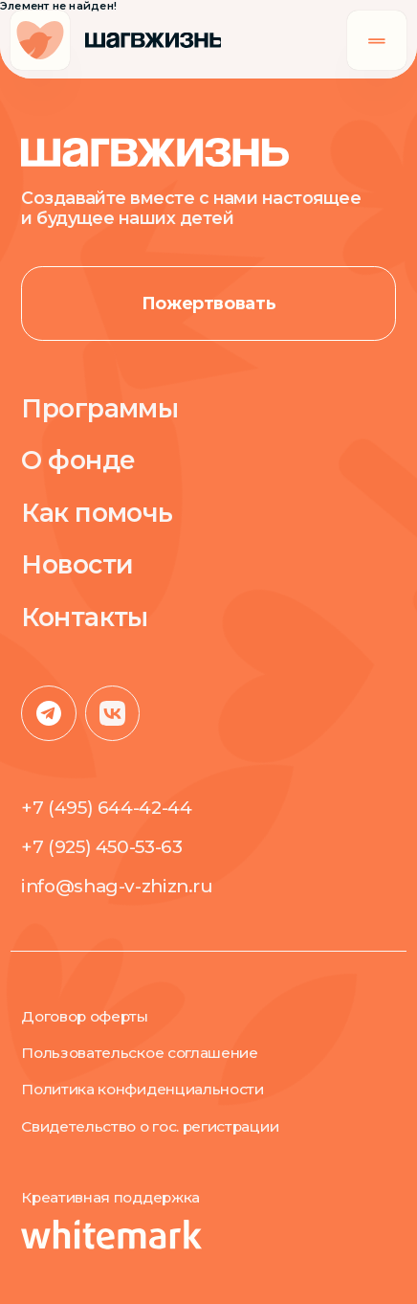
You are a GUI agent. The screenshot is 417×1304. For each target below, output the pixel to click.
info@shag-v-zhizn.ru (116, 886)
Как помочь (97, 513)
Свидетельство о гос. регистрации (149, 1127)
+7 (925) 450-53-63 (101, 847)
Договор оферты (84, 1017)
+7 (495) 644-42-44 (106, 807)
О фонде (78, 460)
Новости (77, 564)
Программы (99, 408)
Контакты (84, 617)
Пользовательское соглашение (139, 1053)
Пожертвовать (209, 303)
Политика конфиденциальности (142, 1089)
